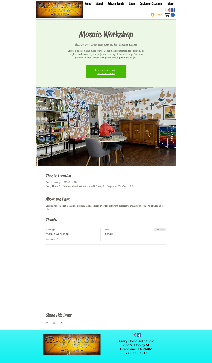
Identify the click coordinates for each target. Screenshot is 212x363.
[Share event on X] (54, 323)
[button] (169, 15)
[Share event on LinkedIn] (61, 323)
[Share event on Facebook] (47, 323)
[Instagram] (168, 10)
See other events (106, 73)
